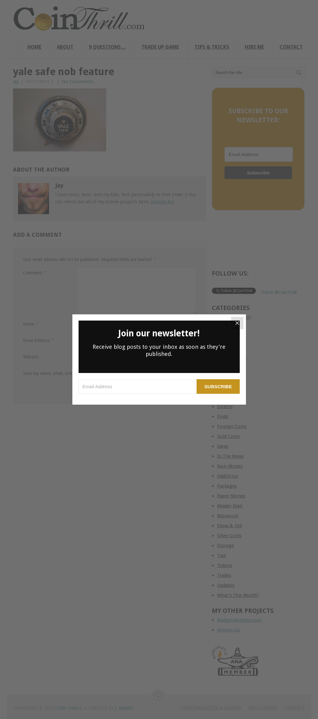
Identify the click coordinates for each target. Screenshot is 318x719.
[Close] (237, 323)
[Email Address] (138, 386)
